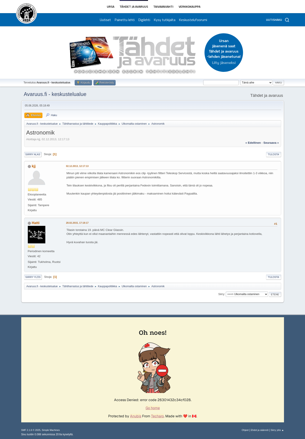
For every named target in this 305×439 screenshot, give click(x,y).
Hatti (36, 223)
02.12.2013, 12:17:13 (77, 166)
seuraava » (271, 142)
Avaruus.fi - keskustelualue (55, 94)
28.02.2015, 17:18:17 (77, 222)
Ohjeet (245, 430)
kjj (34, 166)
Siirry (221, 294)
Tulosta (273, 154)
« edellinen (253, 142)
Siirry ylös (33, 277)
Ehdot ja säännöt (259, 430)
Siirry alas (32, 154)
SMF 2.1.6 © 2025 (31, 430)
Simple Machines (51, 430)
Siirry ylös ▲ (277, 430)
